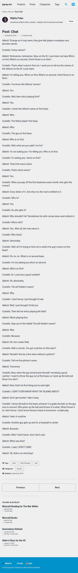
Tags (57, 4)
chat (14, 463)
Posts (32, 4)
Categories (45, 4)
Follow (71, 21)
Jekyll (25, 567)
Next (57, 487)
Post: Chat (10, 32)
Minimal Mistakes (34, 567)
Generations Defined (12, 529)
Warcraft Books (9, 518)
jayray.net (7, 4)
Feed (29, 564)
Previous (20, 487)
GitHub (18, 564)
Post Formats (25, 463)
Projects (21, 4)
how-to (19, 469)
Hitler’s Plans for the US (14, 540)
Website (6, 564)
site (36, 463)
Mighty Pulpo (16, 18)
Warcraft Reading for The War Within (20, 506)
